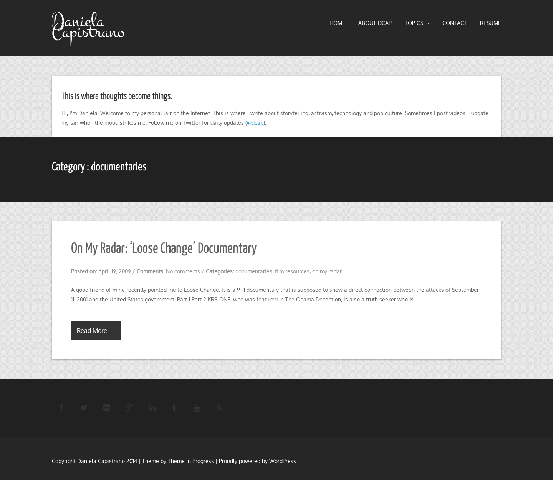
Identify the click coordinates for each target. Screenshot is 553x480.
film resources (292, 271)
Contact (454, 23)
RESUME (490, 23)
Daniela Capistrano (88, 26)
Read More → (96, 330)
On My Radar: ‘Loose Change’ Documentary (164, 249)
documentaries (253, 271)
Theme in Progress (191, 461)
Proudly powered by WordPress (257, 461)
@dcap (255, 122)
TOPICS (417, 23)
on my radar (327, 271)
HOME (337, 23)
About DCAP (375, 23)
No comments (183, 271)
